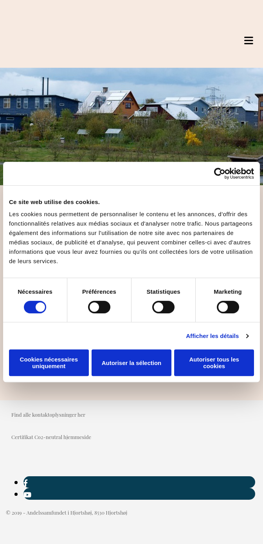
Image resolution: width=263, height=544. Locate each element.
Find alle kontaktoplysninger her (48, 414)
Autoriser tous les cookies (214, 362)
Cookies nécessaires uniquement (49, 362)
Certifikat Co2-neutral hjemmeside (51, 437)
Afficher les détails (212, 336)
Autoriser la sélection (132, 363)
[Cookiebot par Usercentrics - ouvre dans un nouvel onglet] (220, 173)
